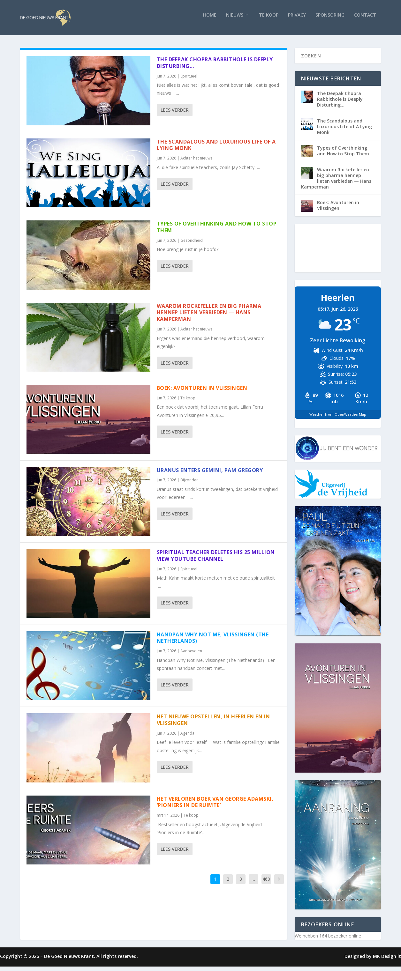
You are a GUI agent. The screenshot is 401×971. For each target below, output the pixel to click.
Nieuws (234, 19)
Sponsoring (329, 19)
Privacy (297, 19)
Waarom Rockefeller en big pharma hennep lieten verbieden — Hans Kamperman (209, 317)
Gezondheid (191, 245)
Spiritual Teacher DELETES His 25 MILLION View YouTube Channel (216, 560)
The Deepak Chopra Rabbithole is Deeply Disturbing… (215, 67)
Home (209, 19)
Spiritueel (188, 80)
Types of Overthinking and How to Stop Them (217, 231)
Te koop (268, 19)
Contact (365, 19)
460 (266, 883)
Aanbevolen (191, 655)
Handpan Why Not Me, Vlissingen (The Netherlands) (213, 642)
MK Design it (387, 961)
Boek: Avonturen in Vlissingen (202, 392)
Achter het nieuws (196, 162)
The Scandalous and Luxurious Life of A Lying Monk (216, 149)
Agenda (187, 737)
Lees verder (175, 114)
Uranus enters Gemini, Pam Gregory (210, 474)
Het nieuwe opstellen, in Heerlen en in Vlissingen (213, 724)
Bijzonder (189, 484)
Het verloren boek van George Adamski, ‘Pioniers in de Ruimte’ (215, 806)
